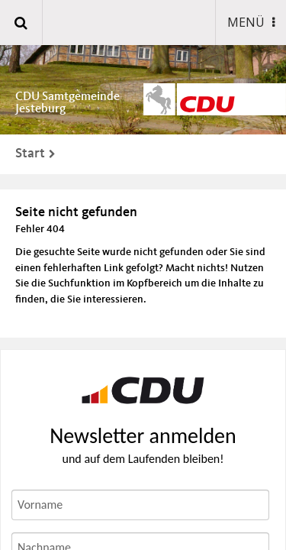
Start (30, 153)
